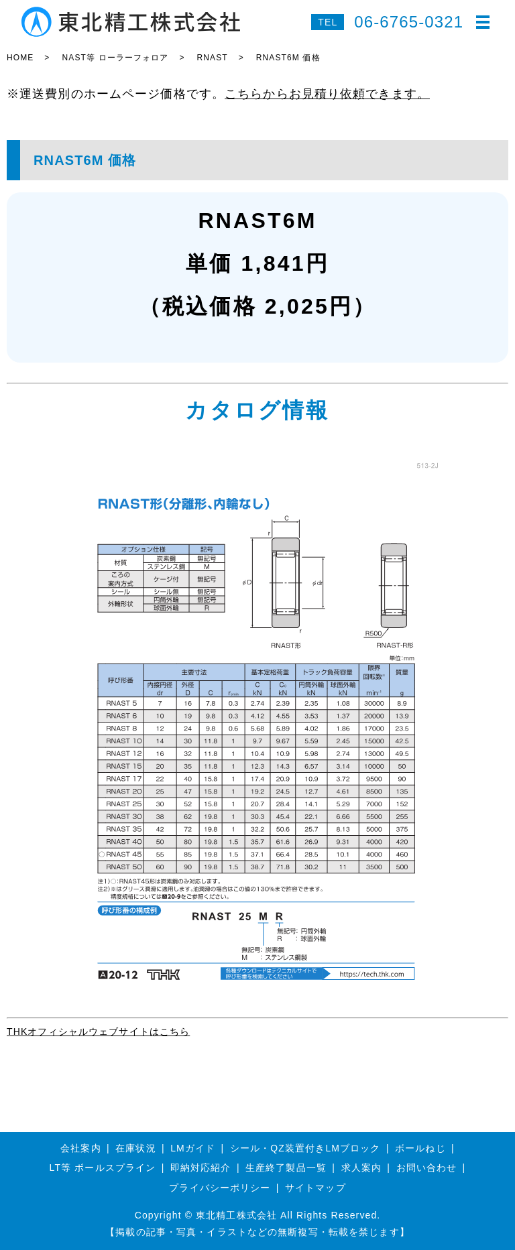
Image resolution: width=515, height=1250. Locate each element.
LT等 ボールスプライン (103, 1167)
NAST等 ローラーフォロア (115, 57)
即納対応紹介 (200, 1167)
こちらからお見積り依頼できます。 (327, 94)
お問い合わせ (426, 1167)
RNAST (212, 57)
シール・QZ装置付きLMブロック (305, 1148)
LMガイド (192, 1148)
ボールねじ (420, 1148)
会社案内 (80, 1148)
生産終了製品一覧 (286, 1167)
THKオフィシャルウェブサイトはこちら (98, 1031)
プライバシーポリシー (219, 1187)
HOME (20, 57)
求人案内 (361, 1167)
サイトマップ (315, 1187)
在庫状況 (135, 1148)
